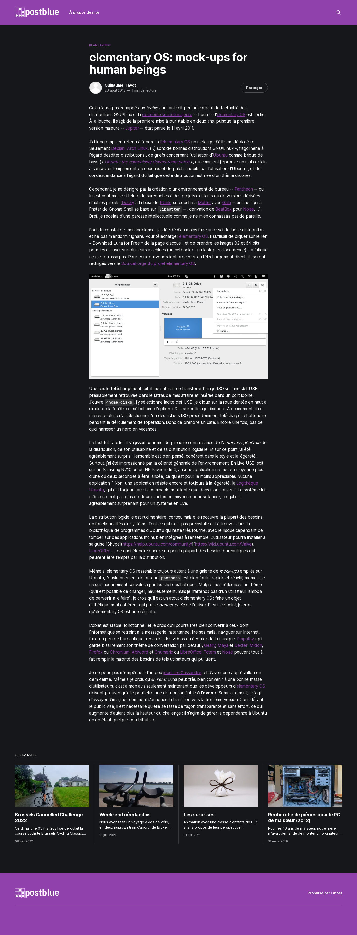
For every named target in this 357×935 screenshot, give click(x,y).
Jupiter (132, 128)
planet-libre (100, 45)
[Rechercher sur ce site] (339, 12)
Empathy (245, 638)
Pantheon (244, 189)
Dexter (241, 645)
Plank (165, 202)
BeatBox (223, 209)
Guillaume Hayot (120, 85)
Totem (210, 652)
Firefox (96, 652)
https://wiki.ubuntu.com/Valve (223, 544)
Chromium (119, 652)
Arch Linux (137, 148)
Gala (226, 202)
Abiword (140, 652)
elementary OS (231, 114)
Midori (256, 645)
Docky (128, 202)
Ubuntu (220, 155)
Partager (254, 87)
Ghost (336, 893)
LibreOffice (99, 550)
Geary (209, 645)
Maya (223, 645)
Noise (248, 209)
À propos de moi (84, 12)
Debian (117, 148)
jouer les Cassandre (182, 672)
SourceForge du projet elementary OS (158, 263)
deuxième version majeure (167, 114)
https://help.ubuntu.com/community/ (157, 544)
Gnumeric (164, 652)
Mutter (204, 202)
